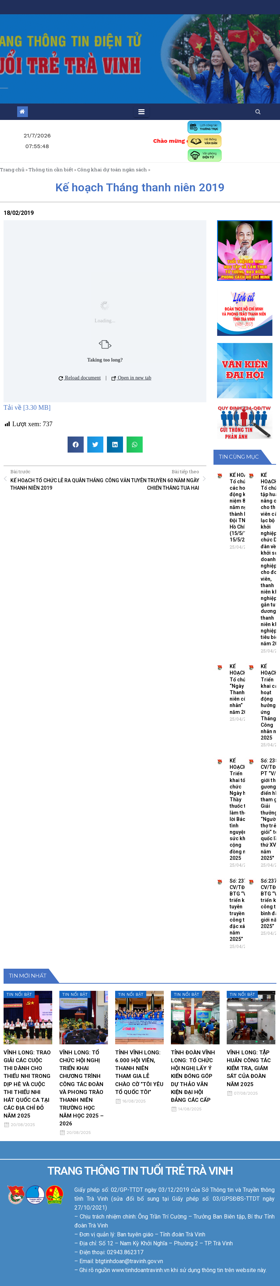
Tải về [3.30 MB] (27, 407)
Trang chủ (12, 169)
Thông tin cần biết (51, 169)
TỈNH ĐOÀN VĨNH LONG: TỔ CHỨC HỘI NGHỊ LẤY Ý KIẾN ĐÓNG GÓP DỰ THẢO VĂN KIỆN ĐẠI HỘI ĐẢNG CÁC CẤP (193, 1076)
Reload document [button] (79, 377)
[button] (258, 111)
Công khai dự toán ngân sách (112, 169)
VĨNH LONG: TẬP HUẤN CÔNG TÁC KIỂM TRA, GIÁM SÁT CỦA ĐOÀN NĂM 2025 (249, 1068)
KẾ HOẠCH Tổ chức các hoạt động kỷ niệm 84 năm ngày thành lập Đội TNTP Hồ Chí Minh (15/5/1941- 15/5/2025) (243, 507)
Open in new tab (131, 377)
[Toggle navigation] (141, 111)
